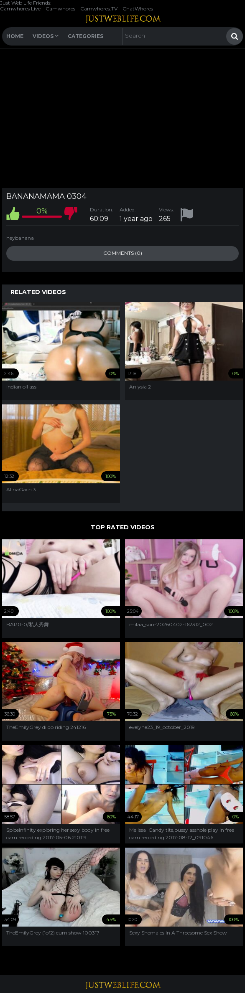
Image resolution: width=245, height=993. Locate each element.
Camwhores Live (20, 8)
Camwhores (60, 8)
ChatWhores (137, 8)
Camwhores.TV (98, 8)
